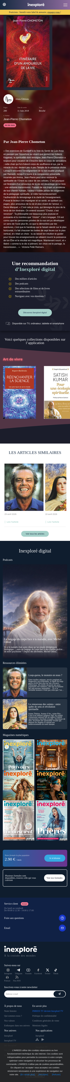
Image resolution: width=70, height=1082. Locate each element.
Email (35, 928)
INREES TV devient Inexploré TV (47, 1011)
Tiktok (55, 972)
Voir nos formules (54, 878)
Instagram (8, 972)
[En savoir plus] (27, 1074)
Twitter (47, 972)
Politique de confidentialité (44, 1016)
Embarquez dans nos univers (17, 1025)
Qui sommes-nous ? (13, 1016)
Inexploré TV (10, 1040)
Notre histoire (10, 1011)
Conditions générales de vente (45, 1021)
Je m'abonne (54, 858)
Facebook (38, 972)
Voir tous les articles (35, 534)
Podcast (7, 979)
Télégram (18, 972)
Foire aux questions (35, 918)
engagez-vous (53, 12)
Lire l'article (12, 522)
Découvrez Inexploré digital (35, 312)
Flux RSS (17, 979)
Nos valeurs (9, 1021)
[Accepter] (43, 1074)
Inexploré (8, 1036)
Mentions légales (40, 1025)
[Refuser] (56, 1074)
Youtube (28, 972)
